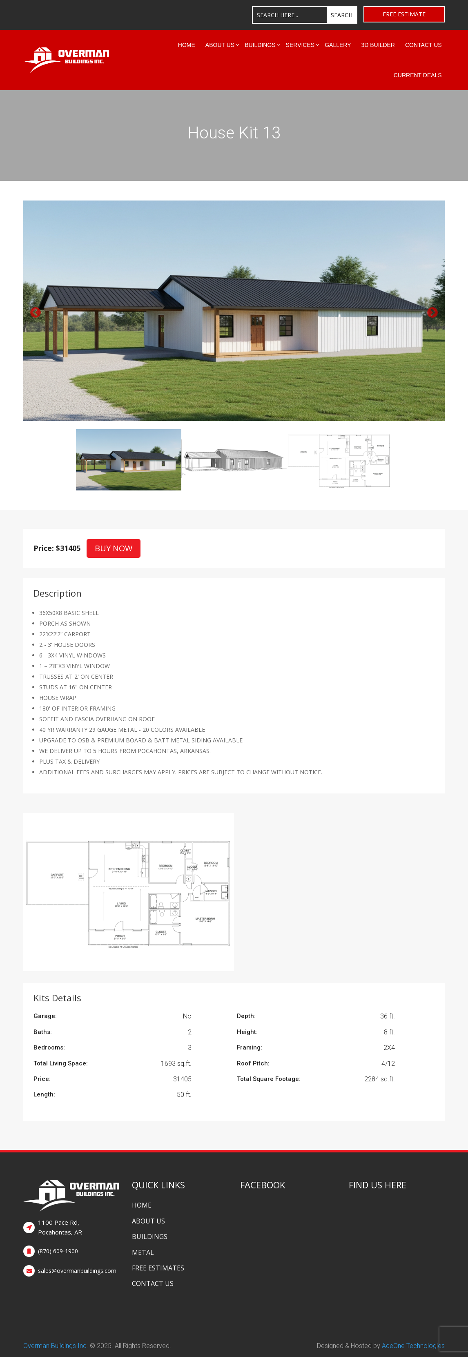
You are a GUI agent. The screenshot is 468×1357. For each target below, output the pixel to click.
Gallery (338, 45)
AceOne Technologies (413, 1346)
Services (300, 45)
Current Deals (418, 75)
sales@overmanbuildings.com (77, 1271)
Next (430, 311)
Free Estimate (404, 14)
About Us (219, 45)
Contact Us (423, 45)
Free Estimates (158, 1267)
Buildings (260, 45)
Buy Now (113, 548)
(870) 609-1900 (58, 1251)
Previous (33, 311)
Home (186, 45)
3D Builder (378, 45)
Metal (143, 1252)
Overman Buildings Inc (55, 1346)
